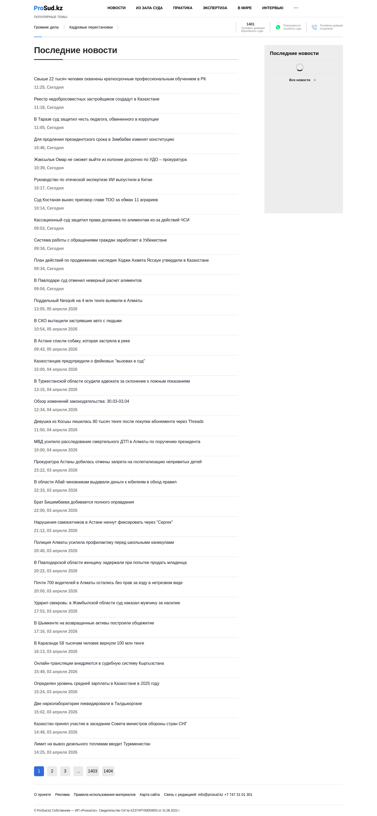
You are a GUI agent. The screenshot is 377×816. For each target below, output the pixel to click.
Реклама (62, 794)
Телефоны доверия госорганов (331, 27)
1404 (108, 771)
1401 (251, 24)
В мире (245, 8)
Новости (117, 8)
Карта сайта (150, 794)
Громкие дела (46, 27)
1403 (92, 771)
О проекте (42, 794)
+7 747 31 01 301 (238, 794)
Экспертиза (215, 8)
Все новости (299, 80)
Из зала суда (149, 8)
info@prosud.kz (210, 794)
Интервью (273, 8)
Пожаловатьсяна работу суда (292, 27)
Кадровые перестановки (91, 27)
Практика (182, 8)
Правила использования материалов (105, 794)
